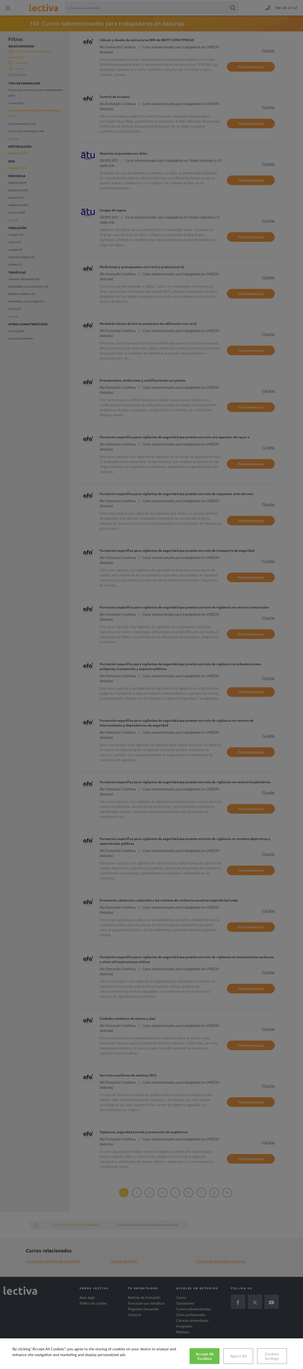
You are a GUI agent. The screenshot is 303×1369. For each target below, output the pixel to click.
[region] (151, 1353)
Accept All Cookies (205, 1356)
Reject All (238, 1356)
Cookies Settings (272, 1356)
